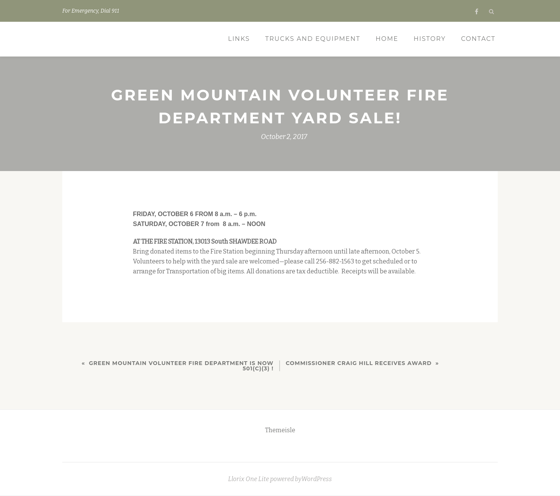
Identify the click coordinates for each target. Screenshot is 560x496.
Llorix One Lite (249, 479)
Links (239, 38)
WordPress (316, 479)
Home (386, 38)
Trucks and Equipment (312, 38)
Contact (478, 38)
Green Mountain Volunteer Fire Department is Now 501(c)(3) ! (181, 365)
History (430, 38)
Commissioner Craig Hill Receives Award (359, 363)
